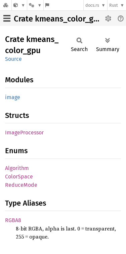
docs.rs (92, 5)
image (12, 97)
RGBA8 (13, 220)
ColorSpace (19, 176)
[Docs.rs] (5, 5)
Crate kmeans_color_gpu (58, 19)
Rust (113, 5)
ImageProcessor (24, 132)
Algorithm (17, 168)
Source (13, 59)
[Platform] (35, 5)
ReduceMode (21, 185)
